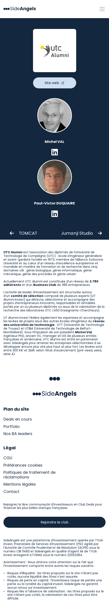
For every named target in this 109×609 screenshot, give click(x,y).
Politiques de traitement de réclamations (30, 475)
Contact (11, 491)
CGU (7, 458)
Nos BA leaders (17, 433)
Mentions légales (19, 484)
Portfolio (11, 426)
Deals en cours (17, 419)
